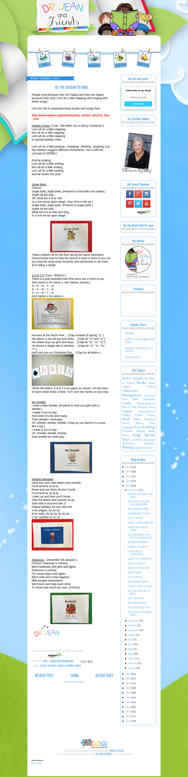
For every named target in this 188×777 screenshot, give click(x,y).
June (130, 645)
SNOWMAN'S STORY (139, 514)
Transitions (128, 444)
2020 (128, 679)
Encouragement (146, 404)
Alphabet (52, 665)
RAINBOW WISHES (138, 542)
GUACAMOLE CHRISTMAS (135, 553)
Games (127, 411)
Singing (140, 431)
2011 (128, 721)
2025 (128, 472)
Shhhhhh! (129, 333)
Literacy (151, 415)
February (132, 663)
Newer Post (44, 675)
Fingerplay (142, 407)
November (133, 621)
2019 (128, 684)
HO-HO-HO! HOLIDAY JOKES (139, 614)
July (130, 640)
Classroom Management (132, 393)
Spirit (132, 440)
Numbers (149, 420)
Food (152, 407)
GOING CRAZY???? (138, 547)
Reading (148, 427)
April (131, 654)
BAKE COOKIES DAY (139, 568)
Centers (126, 387)
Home (75, 675)
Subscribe (138, 104)
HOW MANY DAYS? (138, 582)
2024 (128, 477)
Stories (138, 440)
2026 (128, 467)
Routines (127, 431)
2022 (128, 486)
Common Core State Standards (138, 398)
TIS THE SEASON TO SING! (139, 593)
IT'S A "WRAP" (135, 577)
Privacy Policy (117, 751)
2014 (128, 707)
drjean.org (36, 763)
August (132, 635)
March (131, 659)
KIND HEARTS (133, 358)
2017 (128, 693)
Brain (151, 383)
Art (146, 379)
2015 (128, 702)
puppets (138, 448)
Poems (137, 428)
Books (61, 665)
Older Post (105, 675)
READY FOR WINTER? (140, 559)
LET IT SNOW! (135, 518)
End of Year (129, 407)
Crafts (126, 403)
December (69, 665)
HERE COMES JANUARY (141, 523)
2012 (128, 717)
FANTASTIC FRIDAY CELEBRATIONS (138, 504)
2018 (128, 688)
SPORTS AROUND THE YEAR (140, 496)
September (133, 630)
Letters (138, 415)
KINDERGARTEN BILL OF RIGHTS (139, 350)
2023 (128, 481)
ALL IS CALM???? (137, 564)
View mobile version (74, 681)
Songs (78, 665)
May (130, 649)
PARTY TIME (134, 573)
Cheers (151, 387)
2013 (128, 712)
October (132, 626)
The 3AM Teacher (103, 754)
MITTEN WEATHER (138, 509)
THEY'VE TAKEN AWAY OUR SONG (140, 341)
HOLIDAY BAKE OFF (139, 608)
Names (137, 420)
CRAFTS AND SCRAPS (140, 587)
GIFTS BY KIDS (136, 599)
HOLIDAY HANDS (137, 603)
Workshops (149, 444)
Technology (149, 440)
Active (43, 665)
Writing (127, 447)
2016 (128, 698)
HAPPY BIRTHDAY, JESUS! (138, 529)
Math (126, 419)
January (132, 668)
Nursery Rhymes (132, 423)
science (148, 448)
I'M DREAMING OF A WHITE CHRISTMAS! (140, 537)
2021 (128, 674)
